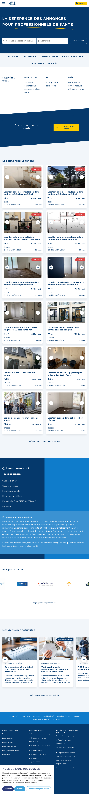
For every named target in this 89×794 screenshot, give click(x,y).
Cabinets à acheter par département (38, 739)
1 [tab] (20, 184)
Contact (77, 716)
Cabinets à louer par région (39, 754)
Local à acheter (8, 738)
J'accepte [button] (8, 789)
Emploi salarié (7, 742)
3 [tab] (23, 184)
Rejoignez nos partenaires (44, 603)
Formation (7, 506)
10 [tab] (29, 410)
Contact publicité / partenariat (38, 719)
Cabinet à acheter (10, 486)
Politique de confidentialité (43, 716)
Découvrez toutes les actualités (44, 695)
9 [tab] (27, 410)
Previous (7, 177)
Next (38, 177)
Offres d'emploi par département (63, 741)
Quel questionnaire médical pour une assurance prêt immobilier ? (19, 669)
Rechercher (78, 41)
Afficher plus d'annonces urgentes (44, 441)
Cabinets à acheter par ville (39, 745)
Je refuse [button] (20, 789)
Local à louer (7, 734)
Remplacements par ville (65, 768)
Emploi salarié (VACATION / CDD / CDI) (19, 501)
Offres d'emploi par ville (65, 747)
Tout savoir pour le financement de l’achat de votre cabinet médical (54, 669)
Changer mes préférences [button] (38, 789)
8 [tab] (26, 410)
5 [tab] (25, 320)
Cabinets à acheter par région (40, 734)
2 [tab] (21, 184)
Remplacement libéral (12, 496)
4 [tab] (24, 184)
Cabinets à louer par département (36, 760)
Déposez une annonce (65, 127)
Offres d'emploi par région (66, 736)
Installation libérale (11, 491)
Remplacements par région (66, 756)
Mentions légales (63, 716)
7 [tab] (24, 410)
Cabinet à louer (9, 481)
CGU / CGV (26, 716)
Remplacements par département (64, 762)
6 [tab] (23, 410)
